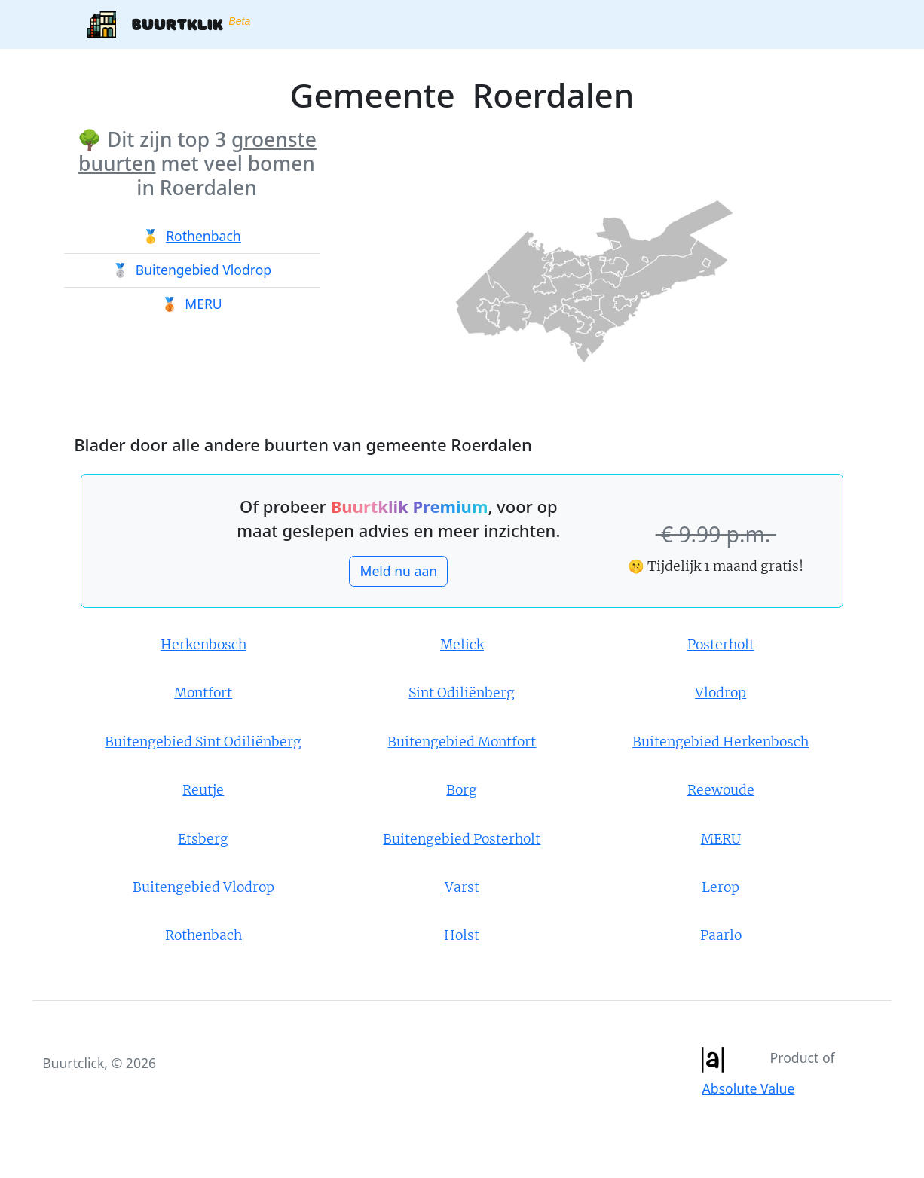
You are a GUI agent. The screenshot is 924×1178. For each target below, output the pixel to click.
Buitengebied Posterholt (461, 839)
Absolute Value (748, 1088)
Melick (462, 644)
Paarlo (721, 935)
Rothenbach (203, 236)
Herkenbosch (203, 644)
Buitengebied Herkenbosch (720, 742)
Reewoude (720, 790)
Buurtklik (168, 24)
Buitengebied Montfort (461, 742)
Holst (461, 935)
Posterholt (720, 644)
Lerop (720, 887)
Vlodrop (720, 693)
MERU (203, 303)
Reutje (203, 790)
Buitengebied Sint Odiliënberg (203, 742)
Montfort (203, 693)
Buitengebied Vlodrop (203, 270)
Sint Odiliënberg (461, 693)
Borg (461, 790)
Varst (462, 887)
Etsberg (203, 839)
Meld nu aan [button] (398, 571)
